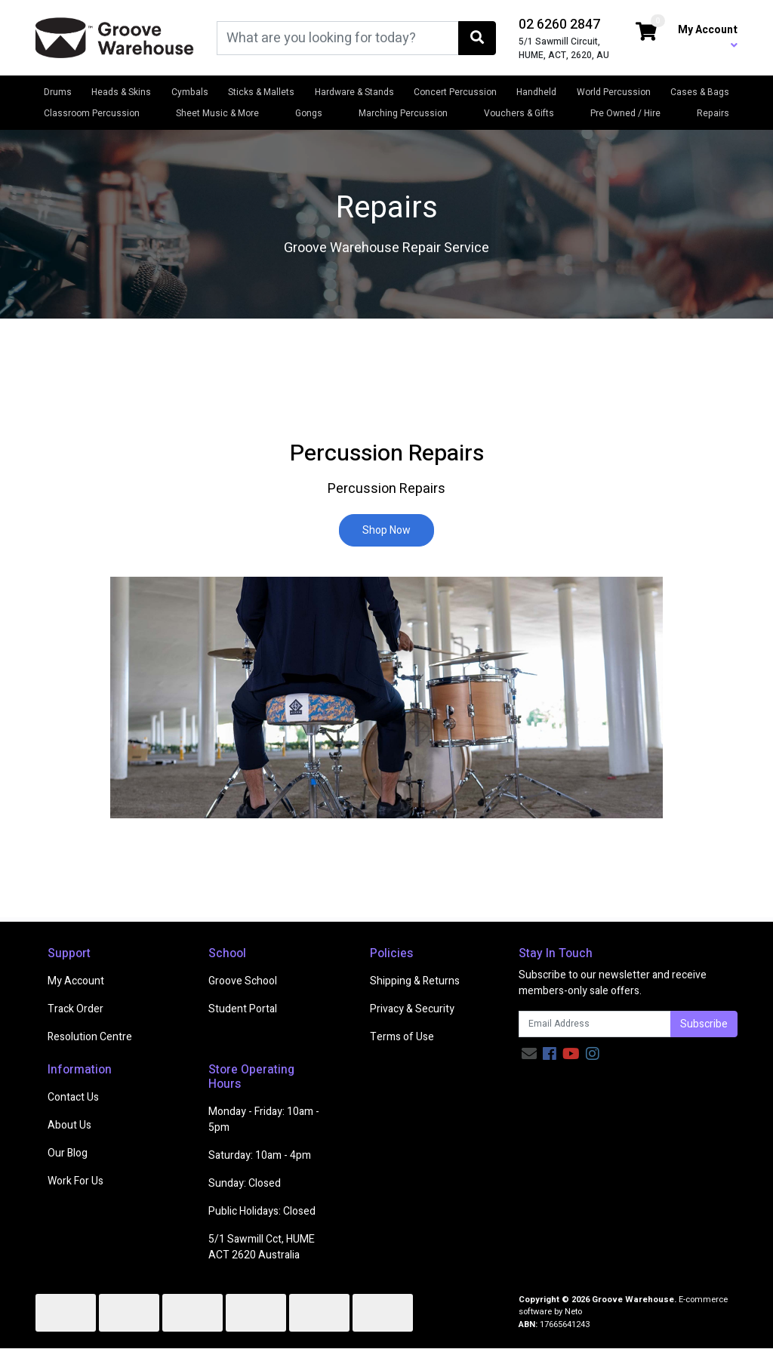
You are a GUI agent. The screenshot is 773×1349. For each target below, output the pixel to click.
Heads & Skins (121, 92)
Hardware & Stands (354, 92)
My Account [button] (708, 36)
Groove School (242, 981)
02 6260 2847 (559, 24)
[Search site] (477, 38)
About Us (69, 1125)
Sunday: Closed (244, 1183)
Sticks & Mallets (261, 92)
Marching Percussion (403, 113)
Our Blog (68, 1153)
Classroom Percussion (92, 113)
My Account (76, 981)
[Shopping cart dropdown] (646, 33)
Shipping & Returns (415, 981)
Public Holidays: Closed (262, 1211)
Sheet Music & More (217, 113)
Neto (573, 1311)
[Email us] (529, 1054)
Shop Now (386, 530)
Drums (58, 92)
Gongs (308, 113)
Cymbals (189, 92)
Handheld (536, 92)
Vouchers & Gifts (519, 113)
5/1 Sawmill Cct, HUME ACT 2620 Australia (261, 1247)
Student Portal (242, 1009)
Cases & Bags (699, 92)
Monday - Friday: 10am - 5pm (263, 1119)
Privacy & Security (412, 1009)
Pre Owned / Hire (625, 113)
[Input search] (338, 38)
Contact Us (73, 1097)
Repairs (713, 113)
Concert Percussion (455, 92)
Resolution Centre (90, 1037)
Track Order (75, 1009)
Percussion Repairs (387, 453)
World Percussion (614, 92)
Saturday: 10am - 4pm (259, 1155)
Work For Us (75, 1181)
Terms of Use (402, 1037)
